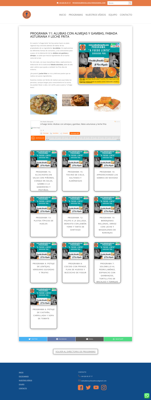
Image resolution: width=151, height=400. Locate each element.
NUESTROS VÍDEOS (96, 15)
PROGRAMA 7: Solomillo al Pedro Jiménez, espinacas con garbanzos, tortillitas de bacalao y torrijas (107, 272)
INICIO (62, 15)
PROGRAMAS (76, 15)
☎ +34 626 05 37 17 (64, 3)
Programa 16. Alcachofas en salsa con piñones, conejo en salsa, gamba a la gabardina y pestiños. (43, 181)
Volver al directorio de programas (75, 351)
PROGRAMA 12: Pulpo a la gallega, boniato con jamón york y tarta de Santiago (75, 223)
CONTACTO (126, 15)
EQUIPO (113, 15)
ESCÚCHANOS (24, 376)
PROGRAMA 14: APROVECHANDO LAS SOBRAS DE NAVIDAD (107, 175)
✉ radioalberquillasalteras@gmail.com (89, 3)
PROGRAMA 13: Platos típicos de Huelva (43, 220)
